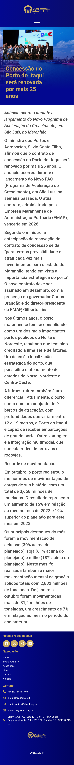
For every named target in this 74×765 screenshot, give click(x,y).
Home (6, 657)
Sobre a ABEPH (11, 661)
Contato (7, 674)
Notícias (7, 679)
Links (5, 670)
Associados (9, 666)
